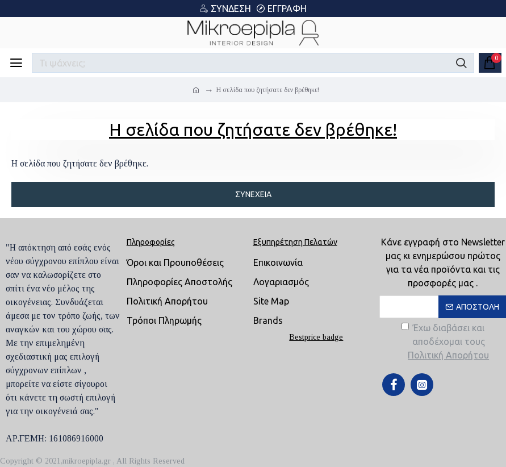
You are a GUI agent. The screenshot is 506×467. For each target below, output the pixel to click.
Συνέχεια (253, 194)
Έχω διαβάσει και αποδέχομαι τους (446, 342)
